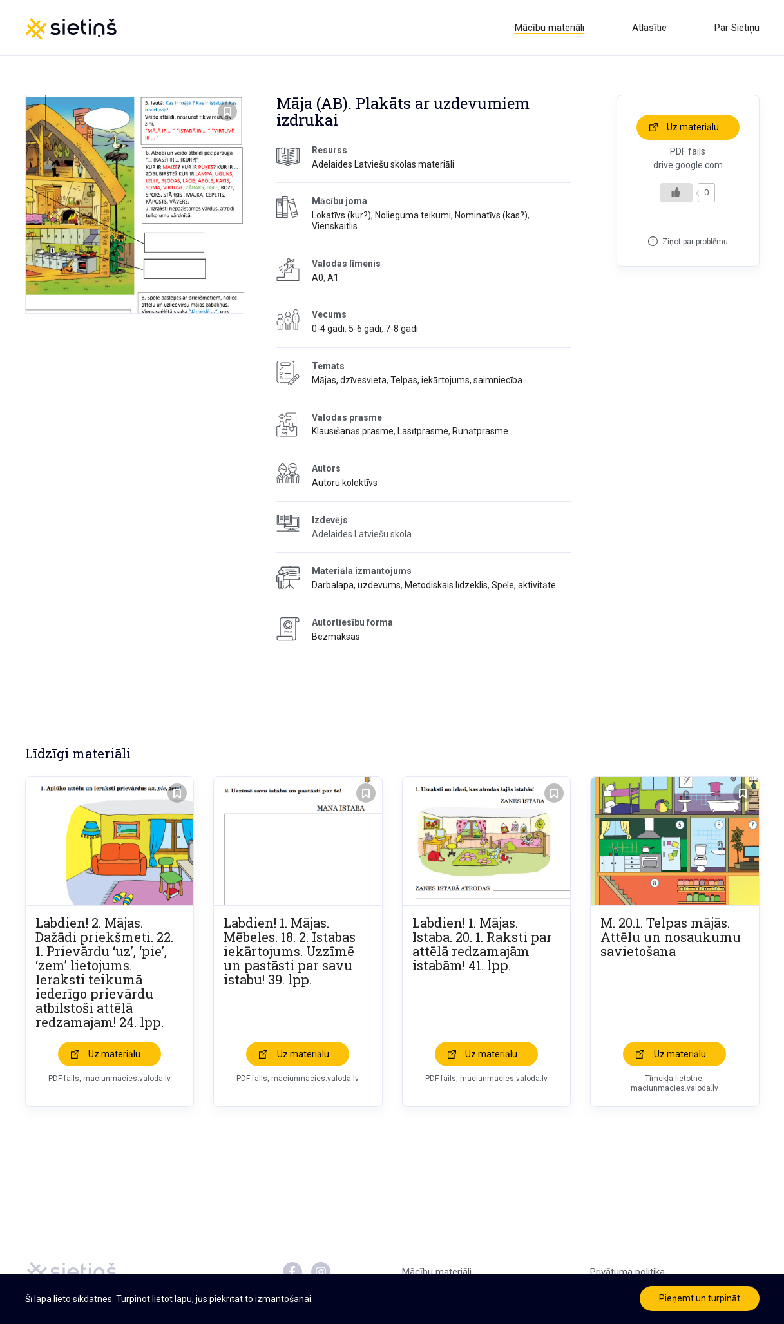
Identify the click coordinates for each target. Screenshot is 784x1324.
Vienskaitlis (335, 226)
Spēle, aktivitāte (524, 585)
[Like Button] (676, 192)
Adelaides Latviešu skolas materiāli (383, 164)
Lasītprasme (422, 431)
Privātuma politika (627, 1272)
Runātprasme (480, 431)
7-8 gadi (401, 328)
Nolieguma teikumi (413, 215)
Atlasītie (649, 28)
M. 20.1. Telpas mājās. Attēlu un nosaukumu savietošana (670, 936)
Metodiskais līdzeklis (446, 585)
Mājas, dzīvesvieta (349, 380)
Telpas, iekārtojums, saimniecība (456, 380)
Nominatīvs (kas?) (491, 215)
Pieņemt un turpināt (699, 1298)
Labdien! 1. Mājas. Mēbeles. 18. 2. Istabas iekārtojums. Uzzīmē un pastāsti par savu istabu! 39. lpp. (290, 951)
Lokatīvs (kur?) (341, 215)
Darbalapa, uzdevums (356, 585)
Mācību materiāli (549, 28)
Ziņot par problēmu (695, 241)
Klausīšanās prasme (353, 431)
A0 (317, 278)
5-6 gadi (365, 328)
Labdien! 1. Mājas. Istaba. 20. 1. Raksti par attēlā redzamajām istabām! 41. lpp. (482, 944)
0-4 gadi (328, 328)
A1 (333, 278)
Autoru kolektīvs (345, 482)
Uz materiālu (693, 127)
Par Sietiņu (737, 28)
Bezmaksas (336, 636)
